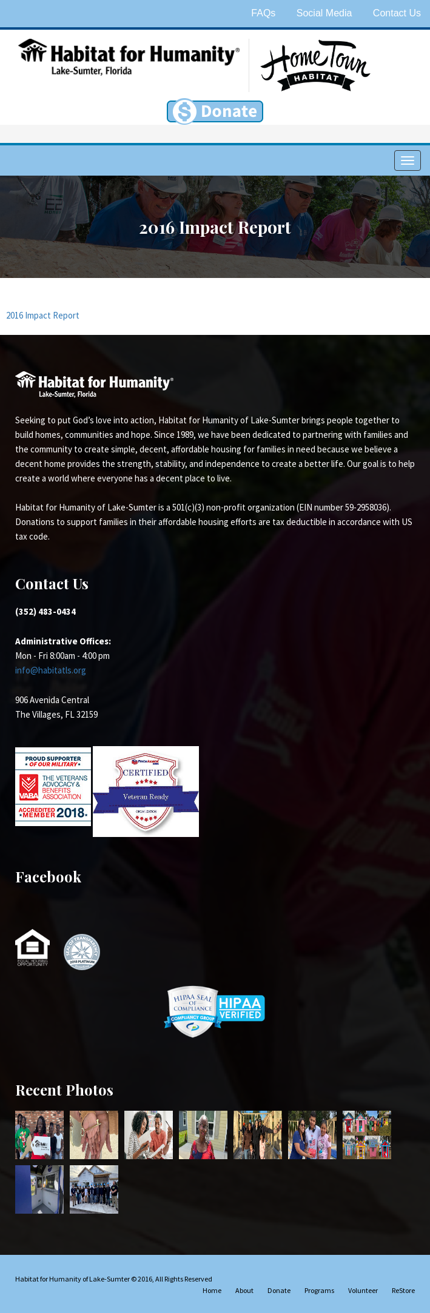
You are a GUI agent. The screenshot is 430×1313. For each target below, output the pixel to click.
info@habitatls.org (50, 670)
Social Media (324, 13)
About (244, 1290)
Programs (319, 1290)
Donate (279, 1290)
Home (212, 1290)
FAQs (263, 13)
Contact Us (397, 13)
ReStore (403, 1290)
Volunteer (363, 1290)
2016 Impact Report (42, 315)
